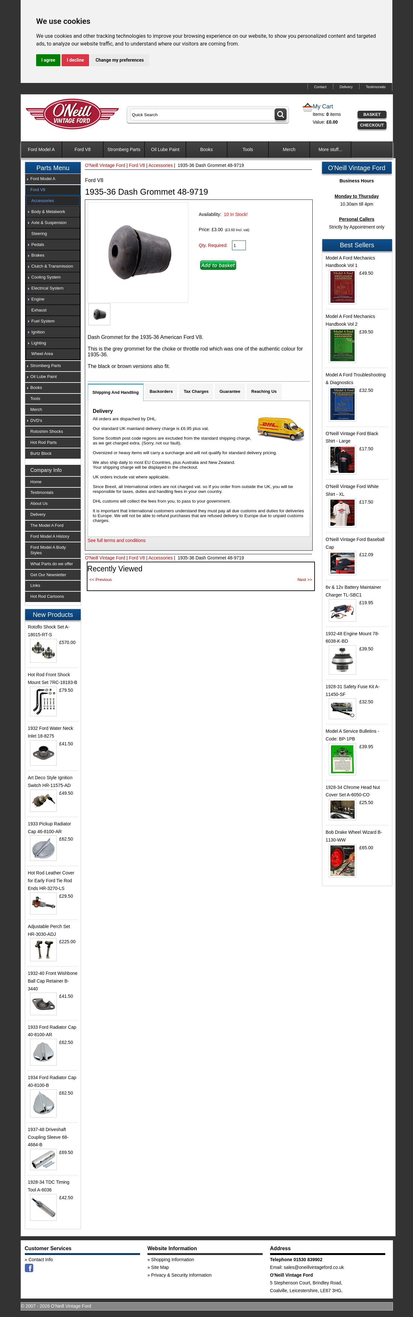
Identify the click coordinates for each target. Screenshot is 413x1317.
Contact (320, 87)
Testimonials (376, 87)
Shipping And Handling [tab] (116, 392)
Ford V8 (83, 149)
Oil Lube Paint (165, 149)
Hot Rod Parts (43, 442)
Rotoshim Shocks (46, 431)
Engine (37, 299)
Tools (248, 149)
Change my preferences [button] (120, 60)
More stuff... (330, 149)
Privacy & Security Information (181, 1275)
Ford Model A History (49, 536)
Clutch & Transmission (52, 266)
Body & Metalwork (48, 211)
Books (206, 149)
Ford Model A (41, 149)
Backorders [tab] (161, 391)
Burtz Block (41, 453)
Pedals (37, 244)
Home (36, 481)
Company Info (46, 470)
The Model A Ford (47, 525)
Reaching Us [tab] (264, 391)
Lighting (38, 343)
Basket (371, 114)
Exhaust (38, 310)
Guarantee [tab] (229, 391)
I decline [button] (75, 60)
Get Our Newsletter (48, 574)
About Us (38, 503)
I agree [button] (48, 60)
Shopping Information (172, 1259)
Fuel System (43, 321)
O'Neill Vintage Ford (105, 165)
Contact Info (40, 1259)
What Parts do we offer (51, 563)
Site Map (160, 1267)
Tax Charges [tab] (196, 391)
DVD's (36, 420)
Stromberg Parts (123, 149)
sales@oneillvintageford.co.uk (314, 1267)
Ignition (38, 332)
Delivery (346, 87)
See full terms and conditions (117, 540)
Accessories (160, 165)
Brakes (37, 255)
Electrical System (47, 288)
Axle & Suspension (48, 222)
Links (35, 585)
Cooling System (46, 277)
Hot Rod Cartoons (47, 596)
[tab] (53, 179)
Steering (39, 233)
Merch (289, 149)
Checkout (372, 125)
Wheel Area (42, 353)
